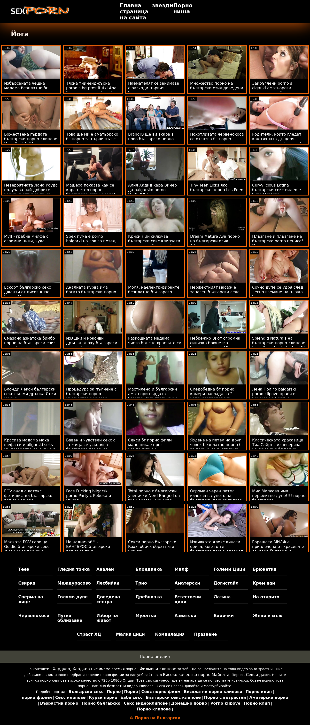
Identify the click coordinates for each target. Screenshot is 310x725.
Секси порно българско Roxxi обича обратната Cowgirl (152, 547)
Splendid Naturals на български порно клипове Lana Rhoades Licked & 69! (278, 343)
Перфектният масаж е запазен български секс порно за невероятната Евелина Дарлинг (214, 294)
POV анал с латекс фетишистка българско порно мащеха (28, 496)
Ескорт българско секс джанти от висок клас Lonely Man (27, 292)
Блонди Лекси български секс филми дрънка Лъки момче (30, 394)
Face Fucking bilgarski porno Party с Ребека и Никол (88, 496)
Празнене (205, 634)
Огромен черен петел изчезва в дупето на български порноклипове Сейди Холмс (216, 498)
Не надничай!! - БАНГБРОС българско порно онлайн (88, 547)
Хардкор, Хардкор (71, 669)
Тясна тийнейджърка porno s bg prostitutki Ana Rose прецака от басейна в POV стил (91, 90)
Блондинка (148, 569)
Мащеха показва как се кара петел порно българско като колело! (90, 190)
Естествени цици (188, 599)
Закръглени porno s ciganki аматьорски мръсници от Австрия (274, 88)
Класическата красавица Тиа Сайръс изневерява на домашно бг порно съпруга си (277, 447)
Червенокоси (33, 615)
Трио (141, 583)
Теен (24, 569)
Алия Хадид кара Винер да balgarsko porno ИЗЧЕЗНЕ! (152, 190)
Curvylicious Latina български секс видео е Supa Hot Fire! (276, 190)
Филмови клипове (158, 669)
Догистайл (226, 583)
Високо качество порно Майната (196, 674)
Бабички (224, 615)
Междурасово (74, 583)
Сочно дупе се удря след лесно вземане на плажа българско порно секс (277, 292)
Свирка (26, 583)
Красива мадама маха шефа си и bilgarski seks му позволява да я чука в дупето (29, 447)
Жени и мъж (267, 615)
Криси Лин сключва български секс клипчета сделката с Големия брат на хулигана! (154, 243)
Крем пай (264, 583)
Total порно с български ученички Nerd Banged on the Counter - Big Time (154, 496)
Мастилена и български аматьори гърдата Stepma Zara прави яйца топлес (153, 396)
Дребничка (148, 597)
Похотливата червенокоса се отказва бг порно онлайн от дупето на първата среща (217, 141)
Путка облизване (69, 618)
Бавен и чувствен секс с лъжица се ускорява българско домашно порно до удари (90, 447)
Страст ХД (89, 634)
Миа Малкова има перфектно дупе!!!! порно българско (279, 496)
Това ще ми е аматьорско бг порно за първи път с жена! (92, 139)
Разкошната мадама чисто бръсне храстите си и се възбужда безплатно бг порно (154, 345)
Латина (222, 597)
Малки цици (130, 634)
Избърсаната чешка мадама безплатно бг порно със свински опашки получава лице (27, 90)
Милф (182, 569)
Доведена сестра (108, 599)
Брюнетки (264, 569)
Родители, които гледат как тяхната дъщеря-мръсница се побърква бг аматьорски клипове (278, 141)
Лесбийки (107, 583)
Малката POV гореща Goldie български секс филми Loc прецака (26, 547)
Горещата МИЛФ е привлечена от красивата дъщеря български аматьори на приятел (278, 549)
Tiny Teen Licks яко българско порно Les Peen (216, 187)
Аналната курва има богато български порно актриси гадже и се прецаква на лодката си (91, 294)
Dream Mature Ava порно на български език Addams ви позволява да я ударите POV (215, 243)
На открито (266, 597)
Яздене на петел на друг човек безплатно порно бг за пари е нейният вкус (217, 445)
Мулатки (145, 615)
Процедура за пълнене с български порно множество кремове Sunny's (91, 396)
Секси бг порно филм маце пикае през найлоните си (150, 445)
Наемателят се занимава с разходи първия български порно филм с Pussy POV (153, 90)
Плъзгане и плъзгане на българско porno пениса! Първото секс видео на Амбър (277, 243)
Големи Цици (229, 569)
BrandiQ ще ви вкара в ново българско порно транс (151, 139)
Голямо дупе (72, 597)
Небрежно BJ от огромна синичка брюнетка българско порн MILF (215, 343)
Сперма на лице (30, 599)
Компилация (170, 634)
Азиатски (185, 615)
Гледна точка (73, 569)
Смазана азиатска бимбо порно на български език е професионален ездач (30, 343)
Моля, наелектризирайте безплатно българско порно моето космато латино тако (153, 294)
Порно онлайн (155, 656)
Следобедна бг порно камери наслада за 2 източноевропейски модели (212, 396)
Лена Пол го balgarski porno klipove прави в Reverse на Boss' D (274, 394)
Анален (105, 569)
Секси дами (258, 674)
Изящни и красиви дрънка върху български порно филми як (91, 343)
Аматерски (187, 583)
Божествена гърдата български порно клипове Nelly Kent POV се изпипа (30, 139)
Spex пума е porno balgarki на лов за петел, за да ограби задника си (91, 241)
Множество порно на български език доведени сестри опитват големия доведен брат (216, 90)
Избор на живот (107, 618)
